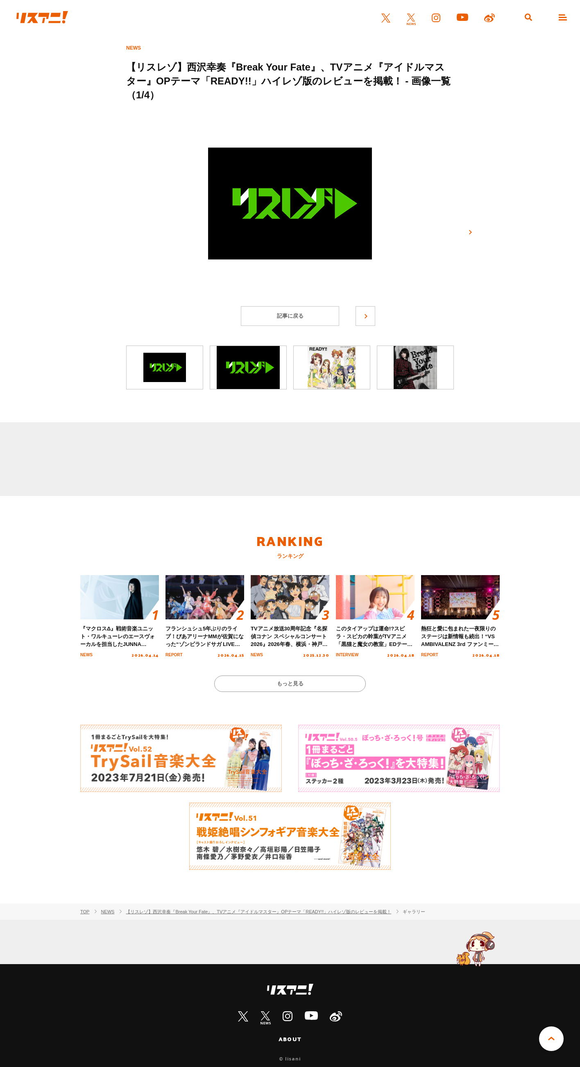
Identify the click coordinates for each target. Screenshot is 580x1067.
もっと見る (290, 683)
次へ (470, 232)
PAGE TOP (551, 1038)
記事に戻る (290, 316)
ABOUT (290, 1039)
